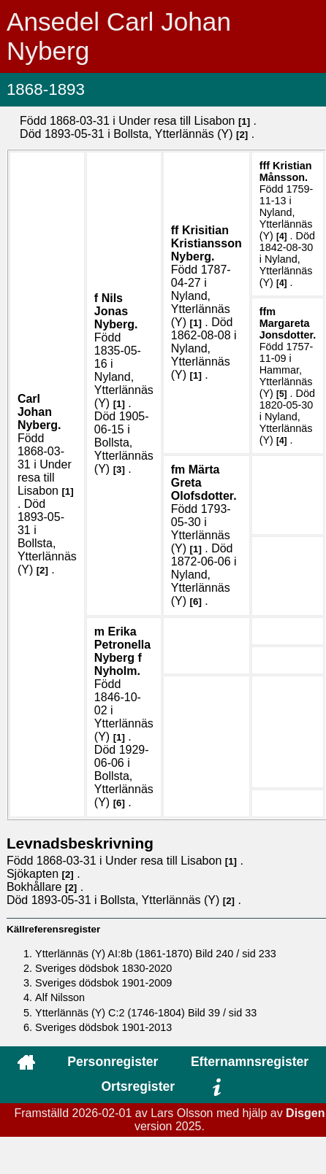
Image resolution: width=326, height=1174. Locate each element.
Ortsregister (138, 1086)
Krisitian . (206, 243)
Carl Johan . (39, 412)
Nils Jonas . (116, 311)
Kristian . (285, 171)
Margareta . (287, 329)
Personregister (112, 1061)
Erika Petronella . (122, 651)
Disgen (305, 1113)
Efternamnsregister (249, 1061)
